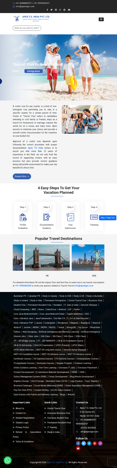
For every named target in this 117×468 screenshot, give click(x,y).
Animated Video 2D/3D (57, 381)
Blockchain (95, 327)
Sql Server (83, 327)
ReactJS (96, 323)
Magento (74, 323)
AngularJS (85, 323)
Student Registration (23, 418)
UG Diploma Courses (43, 358)
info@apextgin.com (24, 6)
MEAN (36, 327)
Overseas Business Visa (57, 413)
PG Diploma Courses (64, 358)
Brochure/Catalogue (23, 385)
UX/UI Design (37, 381)
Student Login (20, 422)
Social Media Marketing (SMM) (48, 385)
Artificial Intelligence (90, 332)
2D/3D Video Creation (61, 390)
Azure (41, 309)
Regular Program (64, 363)
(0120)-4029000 (88, 427)
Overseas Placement (87, 367)
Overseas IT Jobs (67, 367)
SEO (87, 314)
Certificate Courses (22, 358)
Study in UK (79, 296)
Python (17, 332)
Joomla (27, 327)
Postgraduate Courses (24, 363)
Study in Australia (94, 296)
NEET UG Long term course (48, 349)
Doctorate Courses (45, 363)
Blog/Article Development (82, 376)
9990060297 (82, 424)
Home (17, 71)
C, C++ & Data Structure (78, 318)
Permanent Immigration (55, 300)
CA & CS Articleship (23, 345)
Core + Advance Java (23, 318)
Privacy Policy (21, 427)
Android (62, 309)
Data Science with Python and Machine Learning (36, 394)
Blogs (62, 394)
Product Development (24, 372)
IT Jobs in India (71, 305)
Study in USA (65, 296)
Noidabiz (58, 305)
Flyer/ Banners (92, 381)
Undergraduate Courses (88, 358)
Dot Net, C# (59, 318)
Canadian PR (34, 296)
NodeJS (17, 327)
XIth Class (68, 336)
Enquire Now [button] (20, 176)
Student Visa (19, 305)
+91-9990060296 (23, 285)
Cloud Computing (21, 309)
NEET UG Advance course (53, 354)
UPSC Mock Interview (24, 349)
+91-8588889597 (23, 3)
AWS (34, 309)
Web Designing (30, 332)
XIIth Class (81, 336)
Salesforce (51, 309)
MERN (44, 327)
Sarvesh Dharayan (89, 305)
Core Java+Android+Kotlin (26, 314)
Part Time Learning (47, 367)
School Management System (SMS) (30, 376)
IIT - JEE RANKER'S (46, 341)
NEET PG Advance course (79, 354)
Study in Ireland (21, 300)
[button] (101, 19)
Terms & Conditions (23, 441)
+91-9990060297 (41, 3)
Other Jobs (33, 336)
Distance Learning (82, 363)
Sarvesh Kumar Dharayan (74, 349)
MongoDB (71, 327)
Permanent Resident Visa (39, 305)
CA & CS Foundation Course (70, 341)
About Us (18, 408)
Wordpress (63, 323)
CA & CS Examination (43, 345)
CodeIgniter (49, 323)
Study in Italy (36, 300)
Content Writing (41, 390)
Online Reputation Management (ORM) (82, 385)
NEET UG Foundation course (26, 354)
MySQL (52, 327)
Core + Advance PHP (23, 323)
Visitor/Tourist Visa (77, 300)
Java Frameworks (43, 318)
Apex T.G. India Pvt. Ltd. (57, 462)
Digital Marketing (75, 314)
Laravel (38, 323)
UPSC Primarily (63, 345)
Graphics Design (21, 381)
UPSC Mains (78, 345)
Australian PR (20, 296)
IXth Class (45, 336)
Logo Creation (76, 381)
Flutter (77, 309)
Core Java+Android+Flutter (52, 314)
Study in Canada (49, 296)
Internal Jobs (20, 336)
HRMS (74, 372)
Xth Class (57, 336)
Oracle (61, 327)
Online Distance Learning (25, 367)
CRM (82, 372)
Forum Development (58, 376)
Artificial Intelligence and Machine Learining (59, 332)
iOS (69, 309)
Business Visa (95, 300)
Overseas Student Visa (56, 418)
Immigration (33, 71)
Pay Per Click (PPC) (23, 390)
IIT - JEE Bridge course (24, 341)
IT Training (50, 427)
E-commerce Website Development (52, 372)
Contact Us (19, 413)
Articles (71, 394)
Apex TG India (35, 148)
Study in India (52, 432)
